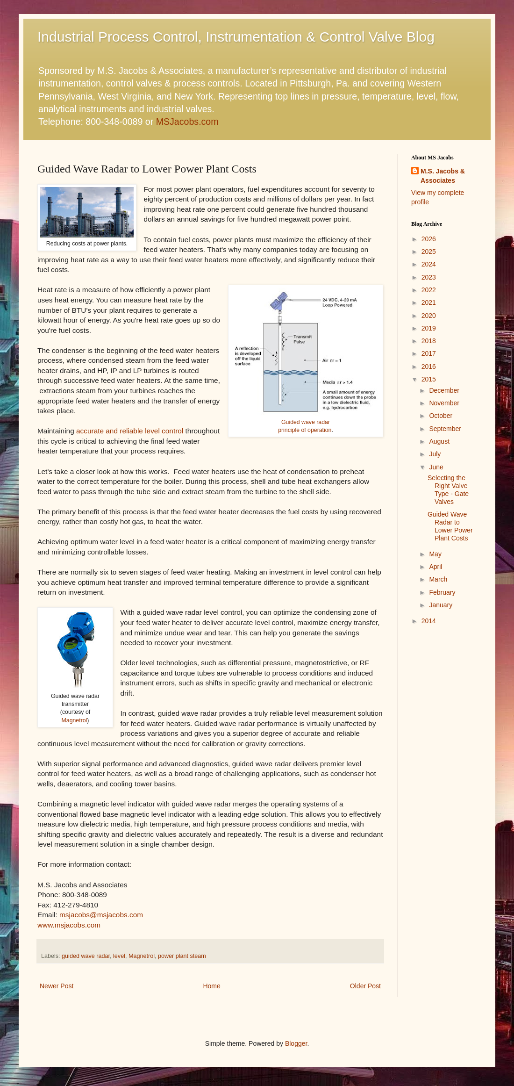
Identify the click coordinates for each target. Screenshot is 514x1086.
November (444, 403)
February (442, 592)
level (119, 956)
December (444, 390)
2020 (428, 315)
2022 (428, 290)
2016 (428, 366)
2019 (428, 328)
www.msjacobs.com (68, 925)
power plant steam (182, 956)
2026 (428, 239)
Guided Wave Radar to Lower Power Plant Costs (450, 526)
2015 (428, 379)
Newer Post (56, 986)
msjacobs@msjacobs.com (101, 915)
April (435, 566)
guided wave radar (86, 956)
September (445, 428)
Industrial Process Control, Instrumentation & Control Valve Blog (236, 36)
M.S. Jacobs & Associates (443, 175)
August (439, 441)
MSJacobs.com (187, 121)
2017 (428, 353)
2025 (428, 251)
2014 (428, 621)
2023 (428, 277)
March (438, 579)
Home (211, 986)
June (436, 467)
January (440, 605)
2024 (428, 264)
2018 (428, 341)
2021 (428, 302)
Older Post (365, 986)
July (435, 454)
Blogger (296, 1043)
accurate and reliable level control (129, 431)
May (435, 554)
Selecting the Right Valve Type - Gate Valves (448, 489)
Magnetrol (74, 720)
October (440, 415)
